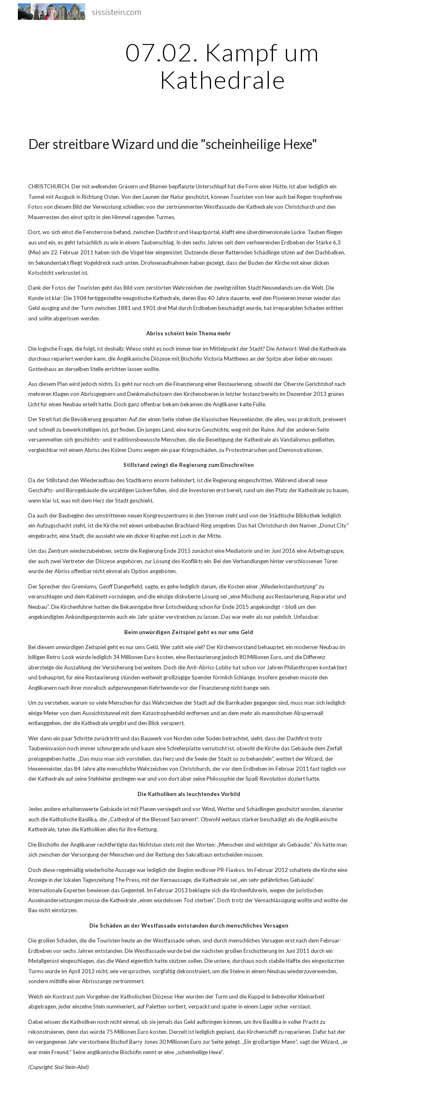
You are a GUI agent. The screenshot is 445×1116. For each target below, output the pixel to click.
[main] (223, 65)
